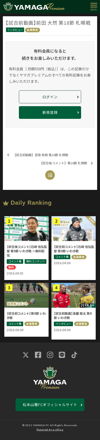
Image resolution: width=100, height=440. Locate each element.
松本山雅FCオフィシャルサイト (50, 404)
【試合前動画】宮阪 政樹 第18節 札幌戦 (37, 155)
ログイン (50, 96)
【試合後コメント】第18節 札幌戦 (66, 163)
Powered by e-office (50, 429)
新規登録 (50, 112)
